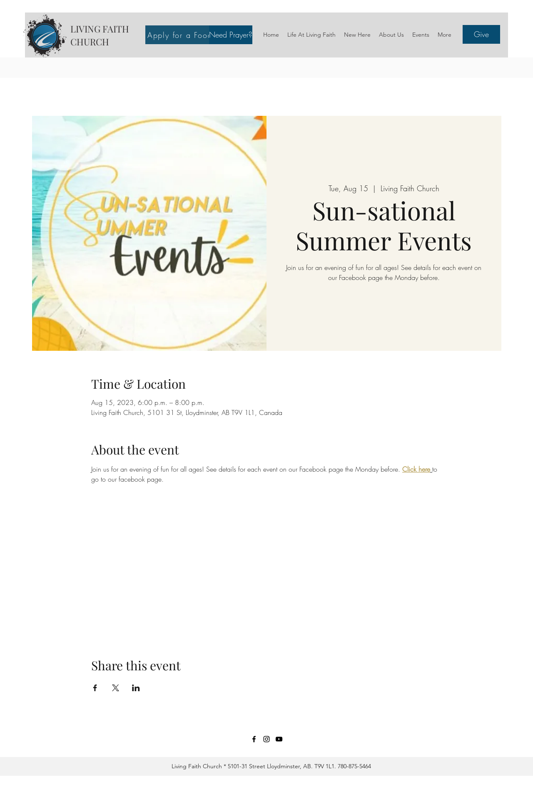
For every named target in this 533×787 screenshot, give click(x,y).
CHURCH (89, 41)
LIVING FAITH (99, 28)
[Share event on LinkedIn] (136, 688)
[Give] (481, 34)
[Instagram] (266, 739)
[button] (230, 34)
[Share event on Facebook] (95, 688)
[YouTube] (279, 739)
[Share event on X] (116, 688)
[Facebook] (254, 739)
